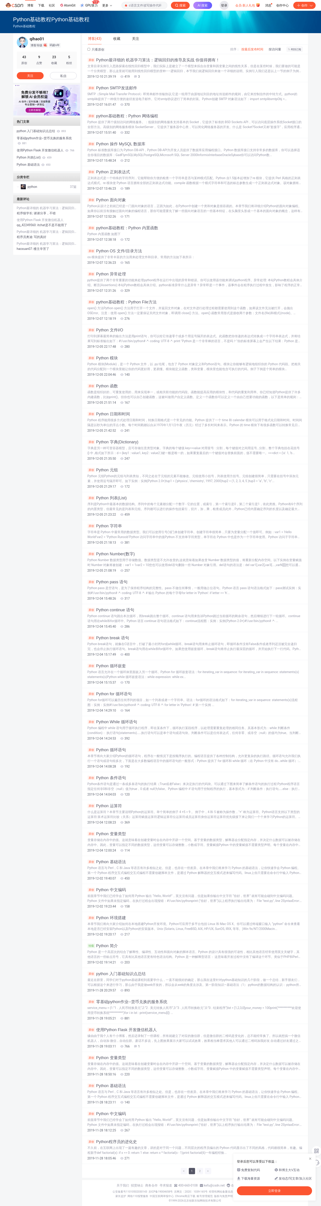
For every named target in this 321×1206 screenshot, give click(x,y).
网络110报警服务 (138, 1196)
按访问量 (275, 49)
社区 (52, 5)
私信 (63, 76)
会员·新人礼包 (247, 5)
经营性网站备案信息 (221, 1191)
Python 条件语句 (106, 778)
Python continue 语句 (110, 610)
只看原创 (95, 49)
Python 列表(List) (107, 498)
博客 (30, 5)
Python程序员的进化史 (112, 1141)
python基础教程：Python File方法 (122, 302)
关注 (30, 75)
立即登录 (274, 1191)
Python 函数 (102, 386)
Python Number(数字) (111, 554)
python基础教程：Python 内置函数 (122, 228)
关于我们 (123, 1185)
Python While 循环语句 (112, 722)
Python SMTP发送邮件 (112, 88)
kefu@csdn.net (214, 1185)
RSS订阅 (294, 49)
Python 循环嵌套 (106, 666)
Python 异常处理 (106, 274)
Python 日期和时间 (108, 414)
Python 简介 (102, 946)
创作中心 (282, 5)
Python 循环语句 (106, 750)
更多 (107, 5)
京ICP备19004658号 (161, 1191)
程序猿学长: (25, 213)
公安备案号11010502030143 (130, 1191)
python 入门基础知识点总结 (116, 974)
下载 (41, 5)
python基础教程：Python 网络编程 (122, 116)
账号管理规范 (205, 1196)
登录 (224, 5)
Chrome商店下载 (185, 1196)
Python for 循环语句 (109, 694)
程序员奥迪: (25, 237)
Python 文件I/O (105, 330)
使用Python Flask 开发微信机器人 (122, 1030)
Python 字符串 (104, 526)
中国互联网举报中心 (162, 1196)
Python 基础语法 (106, 862)
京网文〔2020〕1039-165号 (191, 1191)
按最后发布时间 (252, 49)
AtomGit (67, 5)
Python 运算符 (104, 806)
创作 (304, 5)
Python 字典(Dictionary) (112, 442)
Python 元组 (102, 470)
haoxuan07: (25, 249)
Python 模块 (102, 358)
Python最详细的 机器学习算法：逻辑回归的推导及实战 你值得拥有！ (153, 60)
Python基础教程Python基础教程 (51, 19)
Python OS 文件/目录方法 (114, 251)
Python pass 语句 (107, 582)
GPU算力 (89, 4)
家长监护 (120, 1196)
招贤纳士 (137, 1185)
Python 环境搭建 (106, 918)
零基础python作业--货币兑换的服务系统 (127, 1002)
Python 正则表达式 (108, 172)
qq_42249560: (27, 225)
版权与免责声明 (223, 1196)
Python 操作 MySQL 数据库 (116, 144)
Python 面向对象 (106, 200)
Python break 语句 (108, 638)
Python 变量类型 (106, 834)
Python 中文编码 (106, 890)
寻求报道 (165, 1185)
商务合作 (151, 1185)
